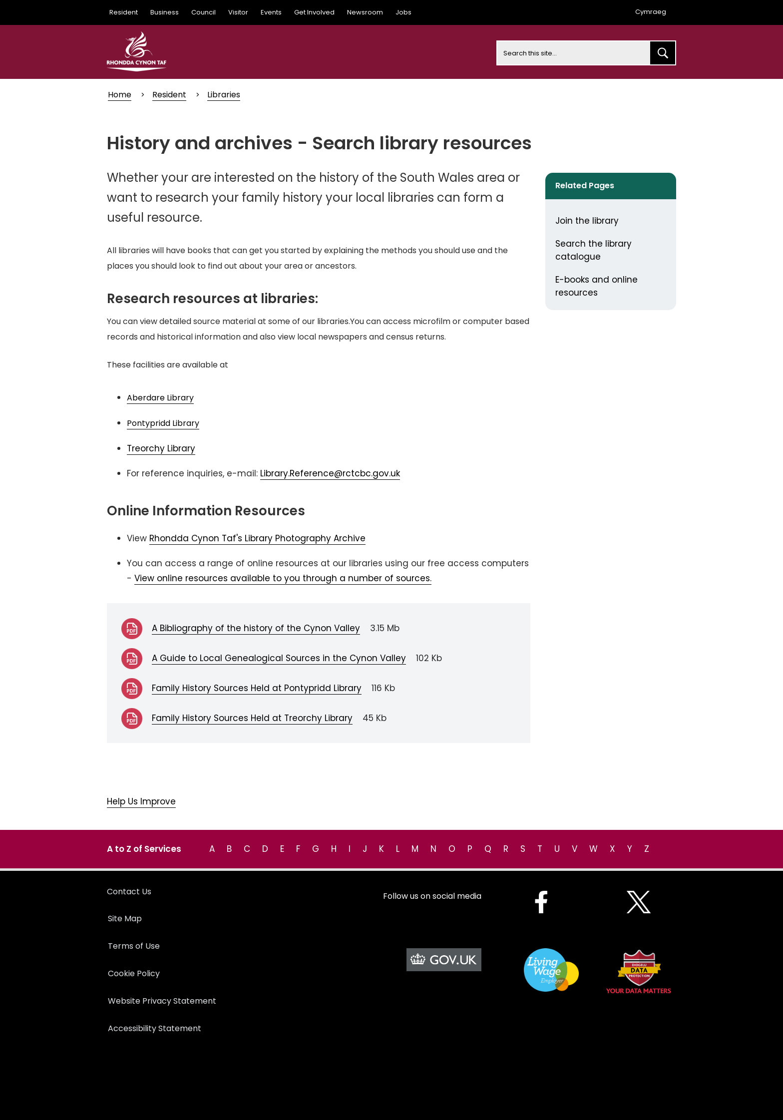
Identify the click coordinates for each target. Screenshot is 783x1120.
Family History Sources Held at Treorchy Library (252, 718)
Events (271, 12)
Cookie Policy (134, 973)
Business (164, 12)
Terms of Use (134, 946)
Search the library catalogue (593, 250)
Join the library (587, 221)
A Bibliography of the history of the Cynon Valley (256, 628)
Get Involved (314, 12)
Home (119, 94)
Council (203, 12)
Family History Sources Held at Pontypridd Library (257, 688)
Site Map (125, 918)
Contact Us (129, 891)
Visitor (238, 12)
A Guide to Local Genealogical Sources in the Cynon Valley (279, 658)
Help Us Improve (141, 801)
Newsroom (365, 12)
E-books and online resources (596, 286)
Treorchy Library (161, 448)
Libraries (223, 94)
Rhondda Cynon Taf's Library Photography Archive (257, 538)
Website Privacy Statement (162, 1001)
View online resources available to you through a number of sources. (282, 578)
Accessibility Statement (154, 1028)
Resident (123, 12)
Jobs (403, 12)
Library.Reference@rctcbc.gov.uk (330, 473)
